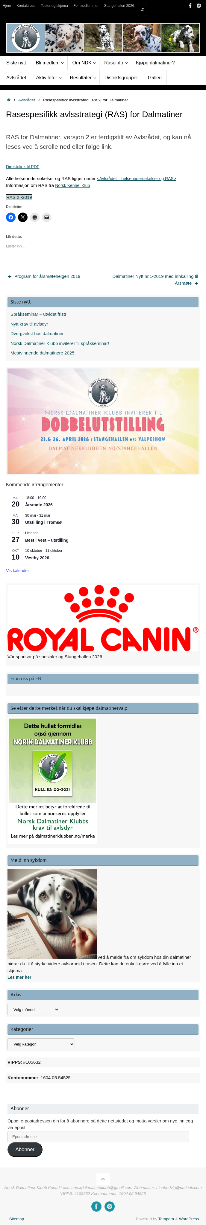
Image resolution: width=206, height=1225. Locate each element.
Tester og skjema (56, 6)
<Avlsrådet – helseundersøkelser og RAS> (139, 178)
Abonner (24, 1149)
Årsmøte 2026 (39, 504)
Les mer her (20, 977)
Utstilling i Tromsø (43, 522)
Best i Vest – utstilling (47, 540)
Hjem (7, 6)
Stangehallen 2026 (125, 6)
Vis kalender (17, 570)
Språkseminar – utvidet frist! (38, 314)
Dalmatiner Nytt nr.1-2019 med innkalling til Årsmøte (155, 280)
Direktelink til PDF (24, 166)
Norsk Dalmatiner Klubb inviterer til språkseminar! (59, 343)
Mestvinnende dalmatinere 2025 (42, 352)
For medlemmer (90, 6)
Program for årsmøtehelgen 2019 (44, 276)
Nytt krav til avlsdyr (29, 323)
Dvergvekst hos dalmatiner (37, 333)
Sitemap (16, 1219)
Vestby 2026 (37, 557)
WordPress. (189, 1219)
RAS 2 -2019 (19, 197)
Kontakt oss (27, 6)
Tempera (166, 1219)
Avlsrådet (26, 100)
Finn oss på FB (25, 679)
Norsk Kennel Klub (73, 185)
